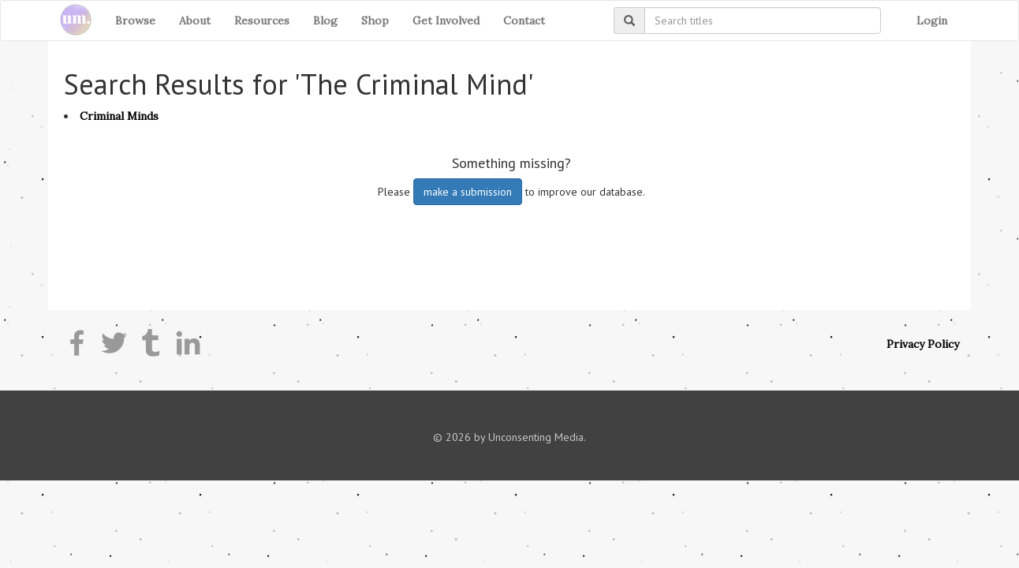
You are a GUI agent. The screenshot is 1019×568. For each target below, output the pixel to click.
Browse (135, 20)
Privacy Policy (922, 344)
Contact (524, 20)
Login (931, 20)
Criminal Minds (119, 116)
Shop (375, 20)
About (195, 20)
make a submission (468, 192)
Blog (325, 20)
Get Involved (446, 20)
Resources (261, 20)
